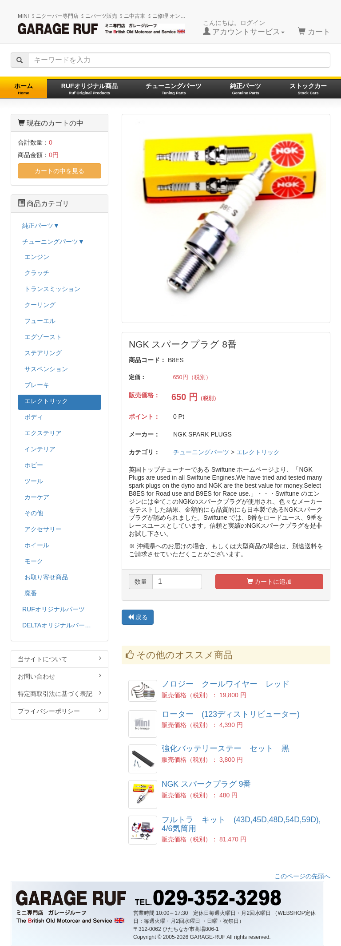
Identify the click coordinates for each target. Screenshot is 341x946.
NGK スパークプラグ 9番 (206, 784)
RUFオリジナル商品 (89, 88)
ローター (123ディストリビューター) (231, 714)
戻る (137, 617)
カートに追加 (269, 581)
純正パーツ (245, 88)
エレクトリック (258, 452)
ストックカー (308, 88)
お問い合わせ (59, 676)
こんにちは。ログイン (244, 27)
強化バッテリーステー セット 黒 (225, 748)
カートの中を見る (59, 170)
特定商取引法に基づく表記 (59, 693)
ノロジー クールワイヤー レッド (225, 683)
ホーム (23, 88)
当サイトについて (59, 659)
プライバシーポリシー (59, 711)
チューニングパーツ (174, 88)
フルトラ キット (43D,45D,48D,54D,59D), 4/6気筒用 (241, 824)
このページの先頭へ (302, 876)
